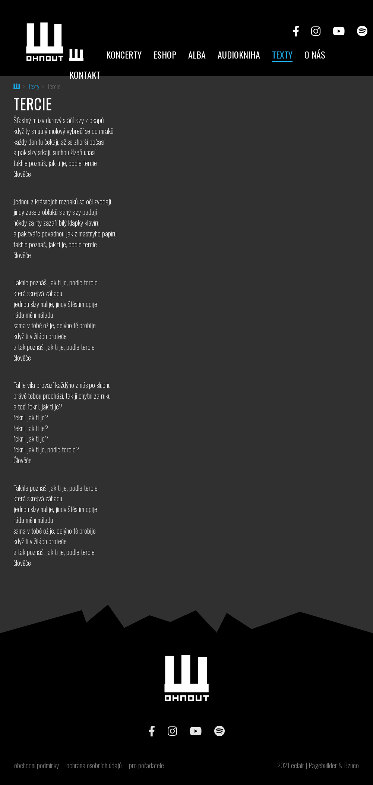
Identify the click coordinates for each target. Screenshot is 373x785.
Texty (282, 54)
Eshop (165, 54)
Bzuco (351, 765)
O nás (314, 54)
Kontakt (84, 74)
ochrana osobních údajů (94, 765)
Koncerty (124, 54)
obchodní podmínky (36, 765)
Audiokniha (239, 54)
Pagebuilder (323, 765)
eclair (297, 765)
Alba (197, 54)
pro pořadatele (146, 765)
